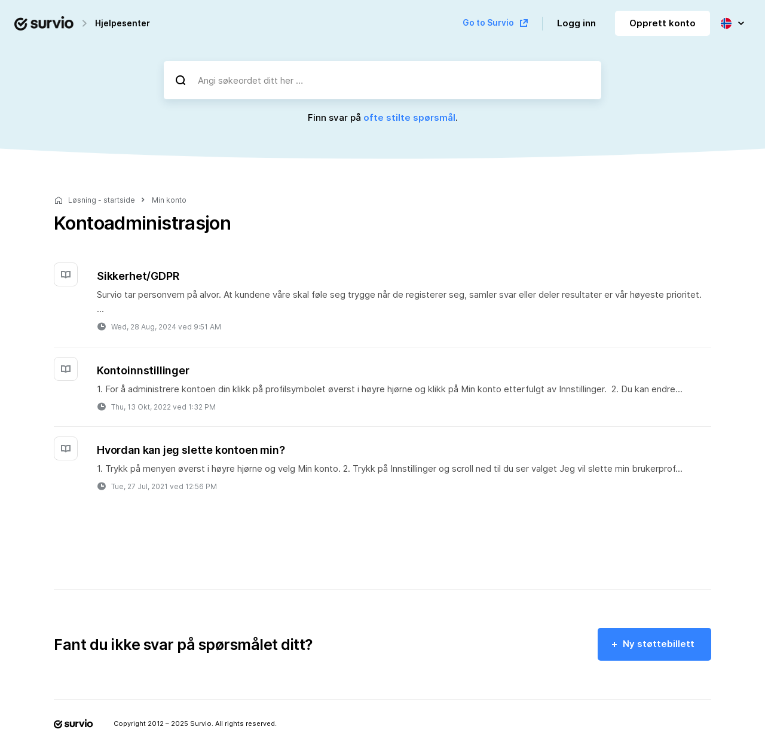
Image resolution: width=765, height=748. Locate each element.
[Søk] (180, 80)
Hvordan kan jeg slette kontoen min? (191, 450)
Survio (201, 723)
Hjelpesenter (122, 23)
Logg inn (576, 23)
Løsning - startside (101, 200)
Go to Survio (488, 23)
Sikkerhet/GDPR (138, 276)
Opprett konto (662, 23)
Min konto (169, 200)
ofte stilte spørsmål (409, 117)
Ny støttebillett (658, 643)
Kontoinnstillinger (143, 370)
